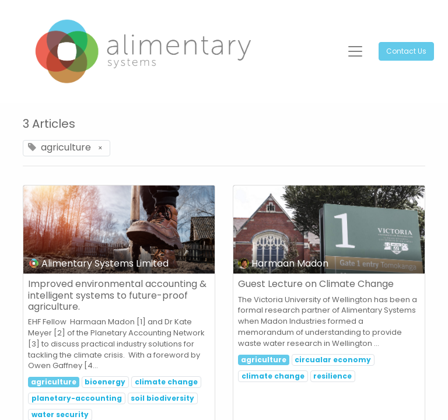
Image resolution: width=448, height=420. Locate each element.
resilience (332, 376)
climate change (166, 382)
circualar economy (333, 360)
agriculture (53, 382)
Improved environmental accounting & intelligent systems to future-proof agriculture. (117, 295)
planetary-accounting (77, 398)
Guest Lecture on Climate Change (316, 283)
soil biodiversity (162, 398)
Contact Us (406, 51)
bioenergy (105, 382)
